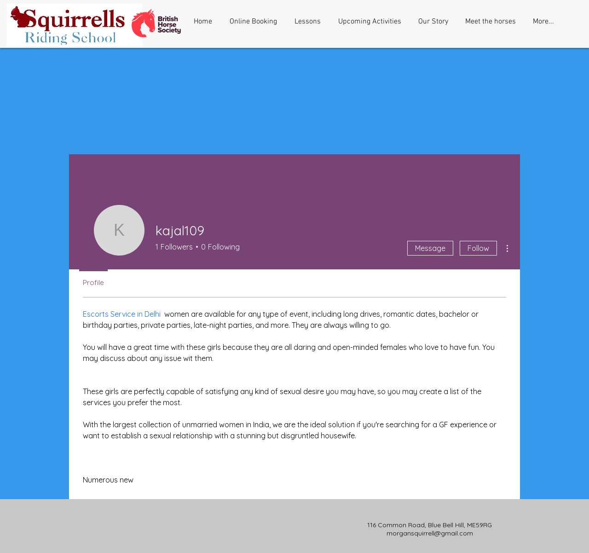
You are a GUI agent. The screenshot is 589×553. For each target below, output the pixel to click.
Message (430, 248)
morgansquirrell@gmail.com (430, 533)
